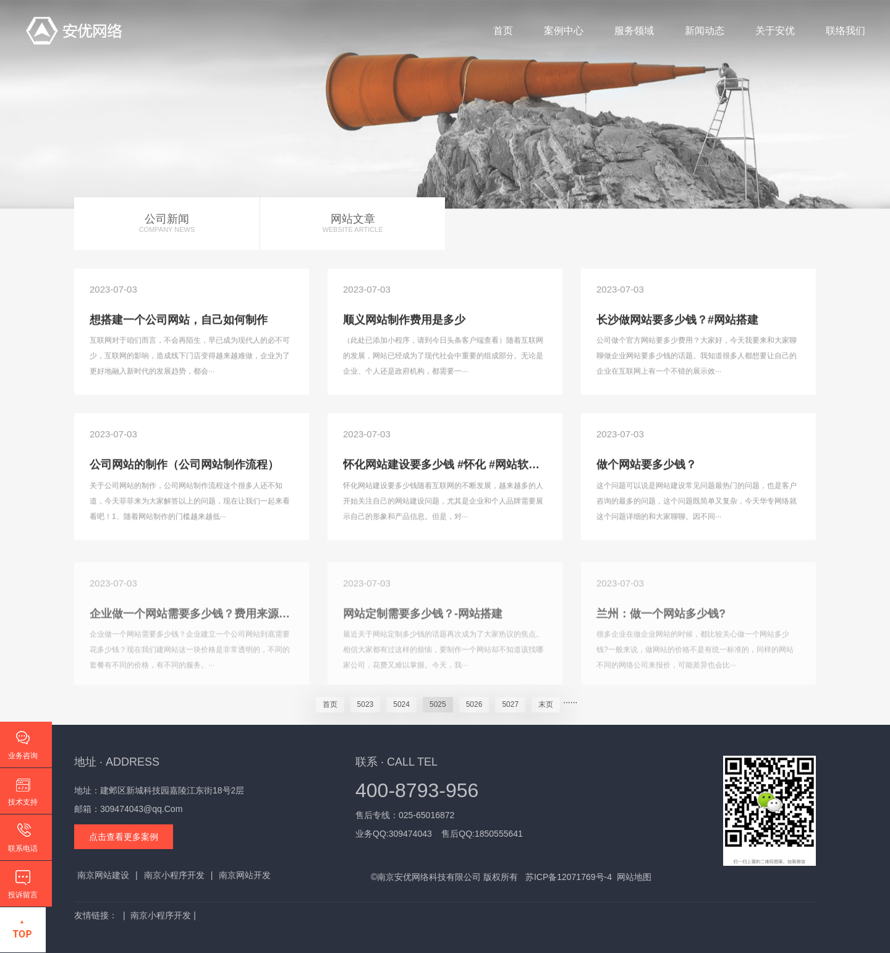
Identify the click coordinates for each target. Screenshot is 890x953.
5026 (474, 704)
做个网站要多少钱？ (646, 465)
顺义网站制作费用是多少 (404, 320)
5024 (401, 704)
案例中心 (563, 30)
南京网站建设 (103, 875)
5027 (510, 704)
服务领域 (634, 30)
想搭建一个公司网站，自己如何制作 (179, 320)
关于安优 (775, 30)
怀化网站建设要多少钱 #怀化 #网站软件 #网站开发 (468, 465)
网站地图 (634, 877)
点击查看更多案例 (123, 837)
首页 (503, 30)
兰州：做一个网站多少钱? (661, 619)
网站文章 (352, 223)
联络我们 (845, 30)
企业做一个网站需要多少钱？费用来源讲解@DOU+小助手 (233, 619)
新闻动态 (704, 30)
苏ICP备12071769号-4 (568, 877)
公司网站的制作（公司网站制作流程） (184, 465)
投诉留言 (23, 895)
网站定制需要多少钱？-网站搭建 (422, 619)
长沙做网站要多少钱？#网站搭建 (677, 320)
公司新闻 (167, 223)
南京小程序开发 (174, 875)
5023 (365, 704)
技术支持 (23, 802)
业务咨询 (23, 755)
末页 (545, 704)
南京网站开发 (245, 875)
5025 (438, 704)
